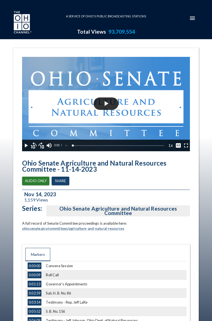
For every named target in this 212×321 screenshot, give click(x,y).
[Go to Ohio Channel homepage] (22, 23)
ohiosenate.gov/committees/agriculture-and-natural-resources (73, 228)
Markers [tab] (38, 254)
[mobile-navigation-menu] (192, 18)
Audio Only (35, 181)
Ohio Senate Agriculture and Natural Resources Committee (118, 210)
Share (60, 181)
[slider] (118, 145)
